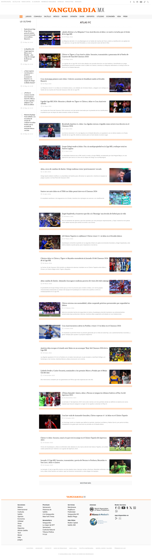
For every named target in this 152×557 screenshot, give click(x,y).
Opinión (73, 16)
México (56, 16)
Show (81, 16)
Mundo (65, 16)
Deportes (90, 16)
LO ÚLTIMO (25, 22)
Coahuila (38, 16)
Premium (126, 16)
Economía (110, 16)
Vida (119, 16)
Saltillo (47, 16)
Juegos (28, 16)
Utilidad (100, 16)
